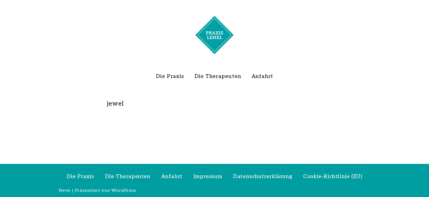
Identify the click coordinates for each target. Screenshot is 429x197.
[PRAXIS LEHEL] (214, 35)
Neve (65, 190)
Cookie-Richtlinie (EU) (332, 176)
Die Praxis (170, 76)
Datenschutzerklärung (262, 176)
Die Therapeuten (218, 76)
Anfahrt (262, 76)
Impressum (207, 176)
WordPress (123, 190)
